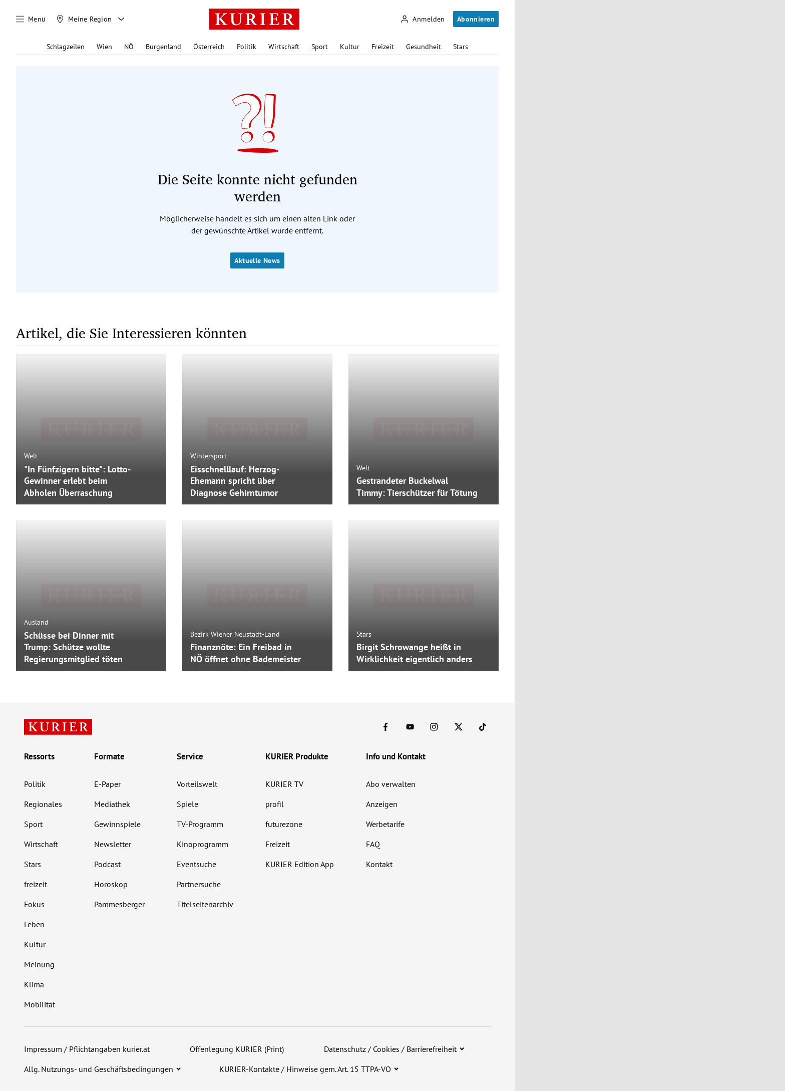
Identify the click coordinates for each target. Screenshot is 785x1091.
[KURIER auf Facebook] (385, 727)
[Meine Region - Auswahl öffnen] (121, 19)
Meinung (39, 964)
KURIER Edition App (299, 864)
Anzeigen (382, 804)
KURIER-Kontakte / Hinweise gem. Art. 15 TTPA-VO (305, 1069)
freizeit (35, 884)
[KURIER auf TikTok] (483, 727)
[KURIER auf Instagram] (434, 727)
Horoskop (111, 884)
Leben (34, 924)
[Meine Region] (84, 19)
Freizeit (382, 46)
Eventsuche (196, 864)
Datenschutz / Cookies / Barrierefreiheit (390, 1049)
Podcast (107, 864)
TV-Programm (200, 824)
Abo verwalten (391, 784)
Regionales (43, 804)
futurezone (283, 824)
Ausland (36, 622)
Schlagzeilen (66, 46)
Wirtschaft (283, 46)
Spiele (187, 804)
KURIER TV (284, 784)
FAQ (373, 844)
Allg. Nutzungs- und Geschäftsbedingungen (98, 1069)
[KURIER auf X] (459, 727)
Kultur (349, 46)
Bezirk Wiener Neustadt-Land (235, 634)
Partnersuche (199, 884)
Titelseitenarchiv (205, 904)
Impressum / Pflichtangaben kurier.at (87, 1049)
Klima (34, 984)
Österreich (209, 46)
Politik (246, 46)
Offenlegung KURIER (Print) (237, 1049)
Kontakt (379, 864)
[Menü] (31, 19)
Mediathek (112, 804)
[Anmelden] (423, 19)
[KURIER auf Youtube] (410, 727)
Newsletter (112, 844)
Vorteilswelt (197, 784)
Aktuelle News (257, 260)
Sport (319, 46)
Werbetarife (385, 824)
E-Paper (107, 784)
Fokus (34, 904)
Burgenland (163, 46)
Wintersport (208, 456)
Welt (31, 456)
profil (274, 804)
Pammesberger (119, 904)
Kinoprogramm (202, 844)
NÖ (129, 46)
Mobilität (39, 1004)
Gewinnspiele (117, 824)
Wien (104, 46)
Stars (460, 46)
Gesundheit (423, 46)
